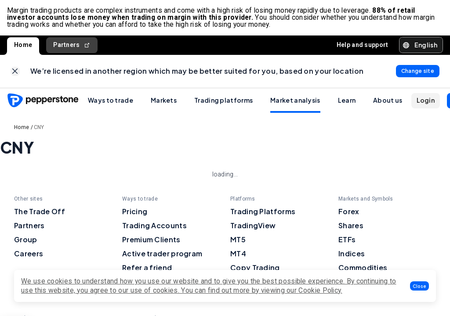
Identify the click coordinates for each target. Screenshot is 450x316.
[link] (15, 71)
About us (387, 100)
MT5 (238, 239)
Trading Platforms (262, 211)
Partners (72, 45)
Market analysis (295, 100)
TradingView (253, 225)
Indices (351, 254)
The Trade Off (39, 211)
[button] (419, 286)
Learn (347, 100)
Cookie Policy (319, 290)
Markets (164, 100)
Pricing (134, 211)
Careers (28, 254)
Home (23, 44)
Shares (350, 225)
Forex (348, 211)
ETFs (347, 239)
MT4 (238, 254)
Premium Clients (151, 239)
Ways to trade (110, 100)
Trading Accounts (154, 225)
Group (25, 239)
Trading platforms (223, 100)
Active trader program (162, 254)
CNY (39, 128)
